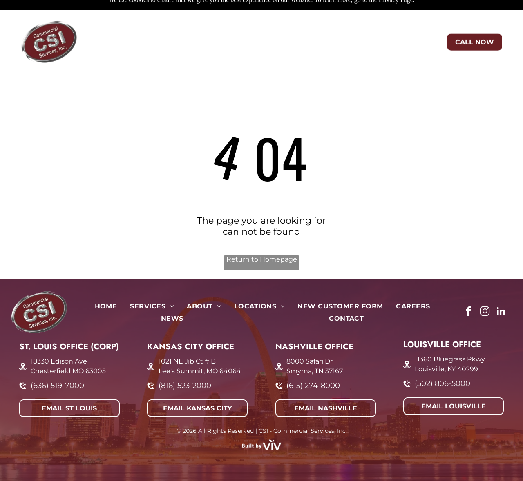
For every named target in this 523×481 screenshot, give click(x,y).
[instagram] (485, 292)
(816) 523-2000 (185, 365)
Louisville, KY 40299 (446, 348)
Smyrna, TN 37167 (314, 351)
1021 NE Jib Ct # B (187, 341)
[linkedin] (501, 292)
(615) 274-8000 (313, 365)
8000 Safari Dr (309, 341)
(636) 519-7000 (57, 365)
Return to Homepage (261, 239)
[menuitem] (126, 18)
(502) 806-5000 (442, 363)
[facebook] (468, 292)
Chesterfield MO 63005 (68, 351)
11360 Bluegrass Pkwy (450, 339)
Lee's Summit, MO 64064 (200, 351)
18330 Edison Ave (59, 341)
